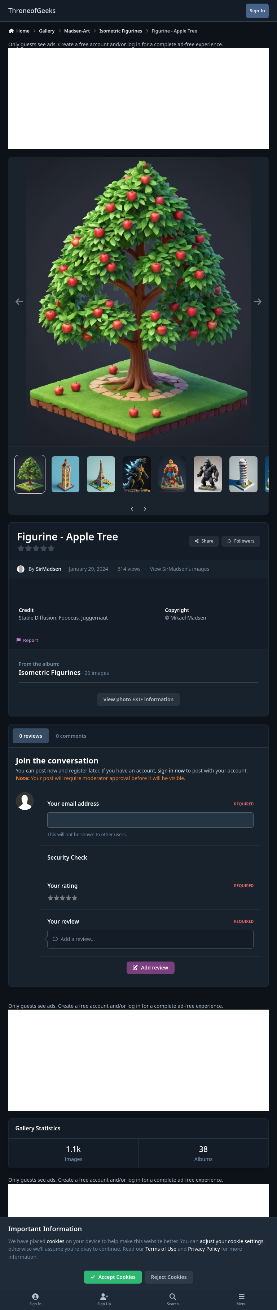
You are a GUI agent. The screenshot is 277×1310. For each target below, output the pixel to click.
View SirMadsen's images (179, 568)
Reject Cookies (169, 1276)
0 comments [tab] (71, 735)
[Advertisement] (138, 98)
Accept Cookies (113, 1276)
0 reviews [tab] (30, 735)
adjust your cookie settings (231, 1241)
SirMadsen (48, 568)
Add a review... (73, 941)
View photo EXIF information (138, 699)
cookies (55, 1241)
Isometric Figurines (49, 672)
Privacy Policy (204, 1249)
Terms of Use (160, 1249)
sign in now (171, 770)
